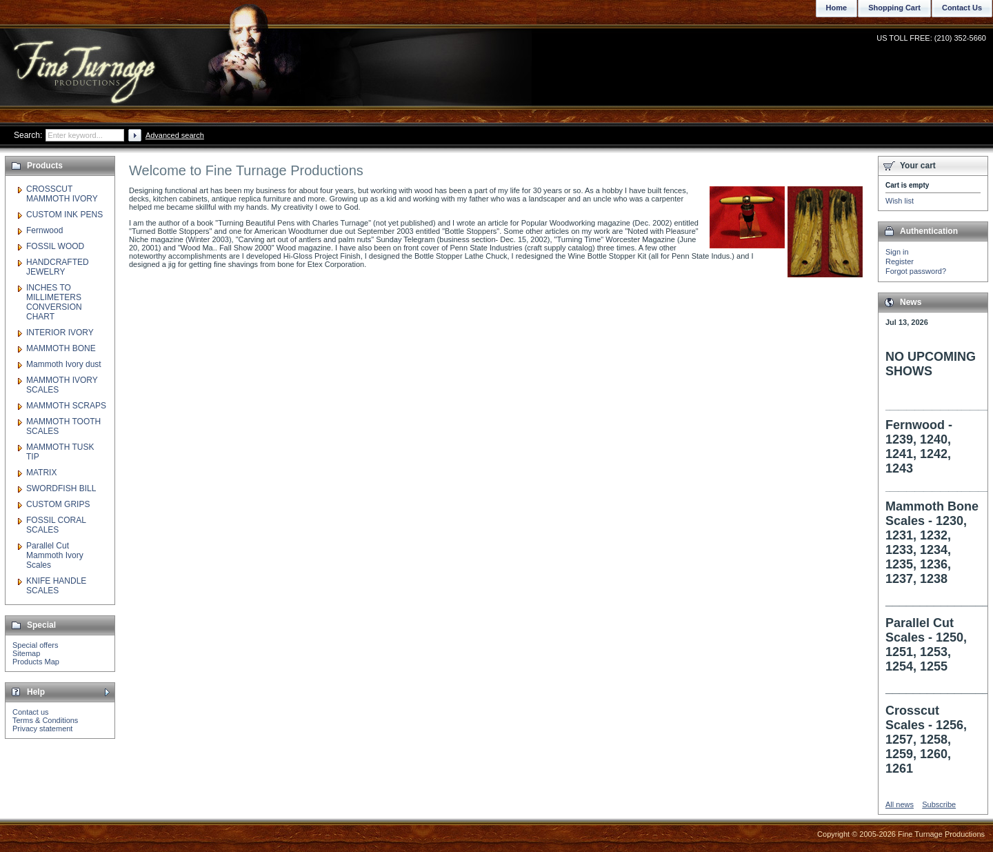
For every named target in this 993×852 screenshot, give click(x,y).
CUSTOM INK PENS (64, 214)
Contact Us (962, 7)
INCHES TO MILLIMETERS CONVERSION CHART (54, 302)
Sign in (897, 252)
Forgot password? (915, 271)
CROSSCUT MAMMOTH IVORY (62, 194)
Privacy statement (42, 728)
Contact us (30, 712)
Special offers (35, 645)
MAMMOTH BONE (61, 348)
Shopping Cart (894, 7)
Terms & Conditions (45, 720)
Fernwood (44, 230)
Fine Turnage (85, 59)
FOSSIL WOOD (55, 246)
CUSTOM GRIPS (58, 504)
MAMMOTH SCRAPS (66, 405)
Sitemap (26, 653)
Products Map (35, 661)
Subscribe (939, 804)
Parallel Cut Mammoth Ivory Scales (54, 555)
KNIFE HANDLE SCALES (56, 585)
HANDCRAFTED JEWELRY (57, 267)
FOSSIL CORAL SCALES (56, 525)
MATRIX (41, 472)
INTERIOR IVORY (60, 332)
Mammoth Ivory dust (63, 364)
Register (899, 261)
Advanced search (175, 135)
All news (899, 804)
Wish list (899, 201)
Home (836, 7)
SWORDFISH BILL (61, 488)
